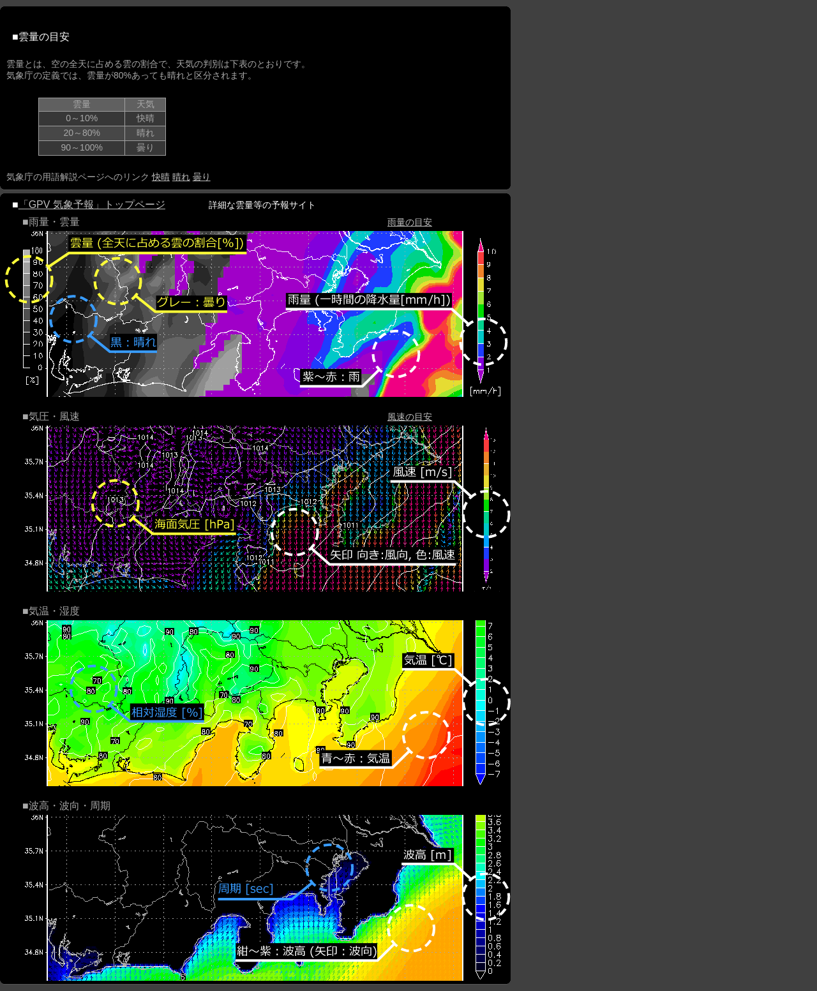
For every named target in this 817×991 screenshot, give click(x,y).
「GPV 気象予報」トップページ (92, 204)
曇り (202, 177)
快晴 (161, 177)
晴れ (181, 177)
